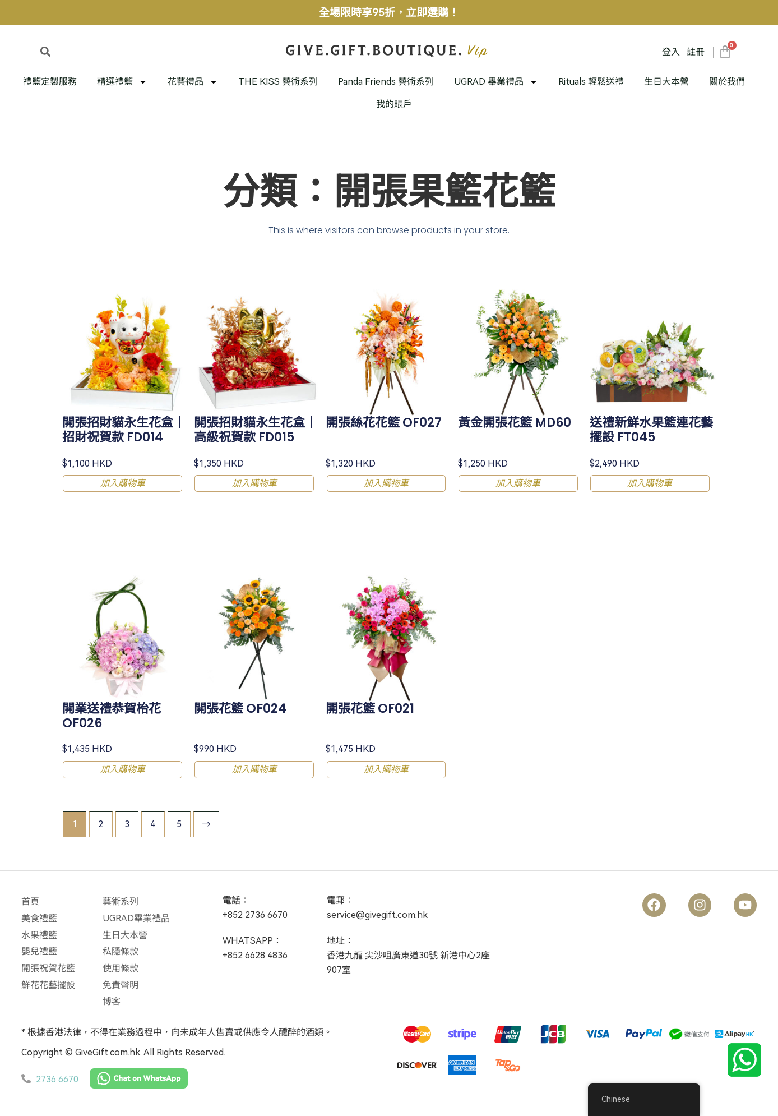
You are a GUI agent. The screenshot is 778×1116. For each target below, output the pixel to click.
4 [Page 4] (153, 822)
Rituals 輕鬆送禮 (591, 81)
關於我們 (727, 81)
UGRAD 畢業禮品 (496, 82)
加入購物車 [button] (124, 483)
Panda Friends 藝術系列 (386, 81)
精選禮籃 (122, 82)
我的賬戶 (394, 104)
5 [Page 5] (180, 822)
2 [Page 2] (101, 822)
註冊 (696, 52)
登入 (671, 52)
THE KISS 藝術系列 (278, 81)
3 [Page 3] (127, 822)
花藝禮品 (193, 82)
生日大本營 (666, 81)
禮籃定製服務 (50, 81)
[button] (45, 51)
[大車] (724, 52)
